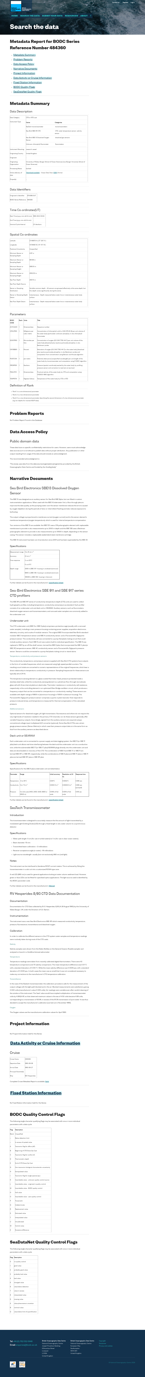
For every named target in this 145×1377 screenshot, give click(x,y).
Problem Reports (23, 60)
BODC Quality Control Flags (38, 1114)
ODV (55, 173)
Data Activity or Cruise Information (33, 78)
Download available (32, 173)
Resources (71, 16)
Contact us (115, 2)
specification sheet (56, 583)
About (84, 16)
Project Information (24, 73)
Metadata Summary (24, 55)
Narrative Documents (25, 69)
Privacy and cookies (105, 1345)
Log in (133, 2)
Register (125, 2)
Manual (52, 886)
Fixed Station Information (27, 83)
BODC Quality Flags (24, 87)
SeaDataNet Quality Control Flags (44, 1242)
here (47, 1081)
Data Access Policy (24, 64)
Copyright (102, 1340)
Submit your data (52, 16)
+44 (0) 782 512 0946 (23, 1341)
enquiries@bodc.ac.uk (26, 1345)
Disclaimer (102, 1343)
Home (14, 16)
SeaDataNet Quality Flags (28, 92)
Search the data (30, 16)
